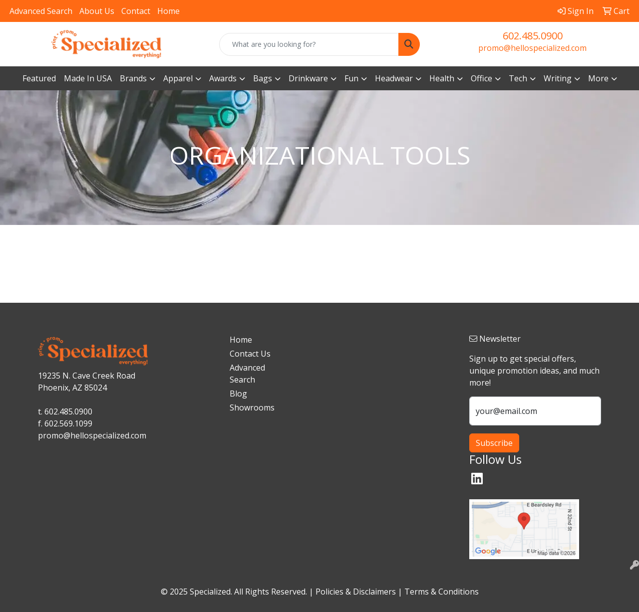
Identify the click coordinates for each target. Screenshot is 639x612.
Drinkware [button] (308, 78)
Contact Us (250, 353)
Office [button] (481, 78)
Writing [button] (558, 78)
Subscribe (494, 442)
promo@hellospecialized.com (532, 47)
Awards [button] (223, 78)
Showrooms (252, 407)
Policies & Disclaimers (356, 591)
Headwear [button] (394, 78)
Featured (39, 78)
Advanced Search (40, 10)
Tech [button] (518, 78)
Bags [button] (262, 78)
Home (168, 10)
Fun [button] (351, 78)
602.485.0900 (533, 35)
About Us (96, 10)
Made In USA (88, 78)
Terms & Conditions (441, 591)
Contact (135, 10)
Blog (238, 393)
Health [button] (441, 78)
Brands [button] (133, 78)
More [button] (598, 78)
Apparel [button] (178, 78)
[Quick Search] (309, 44)
